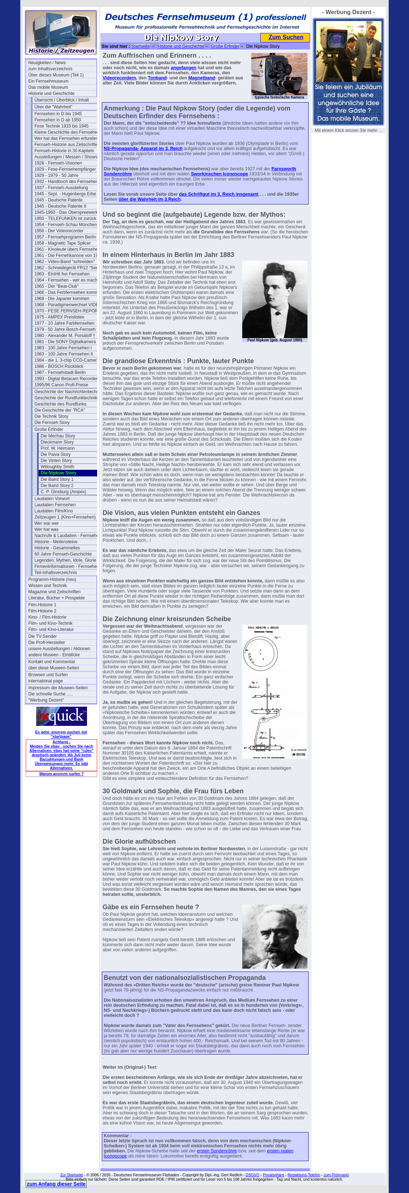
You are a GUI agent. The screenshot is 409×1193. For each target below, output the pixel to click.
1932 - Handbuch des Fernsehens (67, 181)
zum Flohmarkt (335, 1175)
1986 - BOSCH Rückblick (58, 366)
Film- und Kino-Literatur (51, 629)
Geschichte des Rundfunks (60, 404)
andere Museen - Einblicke (54, 654)
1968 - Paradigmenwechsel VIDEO (68, 304)
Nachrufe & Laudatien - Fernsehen (67, 535)
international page (45, 680)
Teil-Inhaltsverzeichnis (55, 572)
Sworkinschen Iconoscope (219, 173)
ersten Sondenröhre (217, 1150)
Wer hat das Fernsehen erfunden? (67, 138)
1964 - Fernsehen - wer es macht (66, 280)
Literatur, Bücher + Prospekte (56, 597)
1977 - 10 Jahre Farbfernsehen (64, 323)
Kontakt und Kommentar (51, 661)
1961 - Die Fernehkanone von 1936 (68, 255)
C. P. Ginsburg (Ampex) (63, 491)
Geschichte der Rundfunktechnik (65, 397)
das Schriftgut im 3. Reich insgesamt (219, 194)
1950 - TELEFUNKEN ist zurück (65, 218)
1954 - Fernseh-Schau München (65, 224)
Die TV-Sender (42, 636)
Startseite (140, 46)
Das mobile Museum (48, 87)
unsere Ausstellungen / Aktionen (59, 648)
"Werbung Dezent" (46, 700)
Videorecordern (119, 77)
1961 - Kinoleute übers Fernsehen (67, 249)
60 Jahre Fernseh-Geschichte (63, 554)
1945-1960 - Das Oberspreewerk (66, 212)
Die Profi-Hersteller (46, 642)
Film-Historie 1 (42, 604)
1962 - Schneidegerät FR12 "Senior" (68, 267)
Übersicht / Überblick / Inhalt (61, 100)
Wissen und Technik (47, 585)
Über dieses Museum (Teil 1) (56, 75)
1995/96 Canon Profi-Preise (61, 384)
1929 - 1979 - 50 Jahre (56, 175)
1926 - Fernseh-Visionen (58, 163)
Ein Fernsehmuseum (48, 81)
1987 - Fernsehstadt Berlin (60, 372)
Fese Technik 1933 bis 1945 (61, 126)
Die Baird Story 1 (57, 479)
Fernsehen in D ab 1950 (57, 119)
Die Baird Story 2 (57, 485)
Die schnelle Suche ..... (50, 694)
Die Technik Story (51, 416)
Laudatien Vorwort (52, 498)
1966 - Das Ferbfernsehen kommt (66, 292)
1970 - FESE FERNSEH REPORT (67, 310)
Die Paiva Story (56, 454)
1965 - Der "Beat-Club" (56, 286)
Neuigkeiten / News (47, 62)
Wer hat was (46, 529)
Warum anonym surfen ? (61, 774)
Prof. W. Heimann (58, 448)
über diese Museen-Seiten (53, 667)
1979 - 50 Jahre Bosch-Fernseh (65, 329)
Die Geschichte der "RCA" (59, 410)
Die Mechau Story (58, 435)
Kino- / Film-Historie (47, 617)
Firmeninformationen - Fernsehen (66, 566)
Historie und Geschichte (51, 93)
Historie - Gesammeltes (57, 547)
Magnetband (201, 77)
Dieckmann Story (57, 442)
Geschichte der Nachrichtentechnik (68, 391)
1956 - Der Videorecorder (58, 230)
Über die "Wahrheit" (53, 106)
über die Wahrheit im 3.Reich (150, 199)
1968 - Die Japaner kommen (61, 298)
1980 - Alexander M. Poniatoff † (64, 335)
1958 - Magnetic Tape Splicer (62, 243)
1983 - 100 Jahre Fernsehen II (63, 354)
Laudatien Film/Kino (53, 511)
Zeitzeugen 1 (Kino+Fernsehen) (65, 517)
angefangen (183, 67)
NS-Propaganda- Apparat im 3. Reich (143, 148)
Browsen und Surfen (48, 674)
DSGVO (253, 1175)
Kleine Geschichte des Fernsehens (68, 132)
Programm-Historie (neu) (52, 579)
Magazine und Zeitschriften (54, 591)
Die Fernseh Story (52, 422)
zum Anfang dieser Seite (56, 1184)
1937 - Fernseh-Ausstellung (61, 187)
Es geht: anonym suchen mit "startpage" (61, 734)
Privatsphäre (273, 1175)
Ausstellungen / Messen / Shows (65, 156)
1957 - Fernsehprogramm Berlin (65, 237)
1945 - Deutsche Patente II (60, 206)
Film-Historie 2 (42, 611)
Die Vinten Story (56, 460)
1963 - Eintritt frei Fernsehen (62, 274)
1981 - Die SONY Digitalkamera (65, 341)
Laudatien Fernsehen (54, 504)
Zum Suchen (286, 37)
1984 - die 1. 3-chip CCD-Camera (66, 360)
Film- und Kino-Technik (50, 623)
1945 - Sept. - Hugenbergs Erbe (65, 193)
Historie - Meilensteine (56, 541)
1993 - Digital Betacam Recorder (66, 378)
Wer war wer (46, 523)
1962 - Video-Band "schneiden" (64, 261)
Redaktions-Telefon (304, 1175)
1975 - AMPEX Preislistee (59, 317)
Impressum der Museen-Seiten (58, 687)
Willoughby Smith (57, 466)
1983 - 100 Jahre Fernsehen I (63, 347)
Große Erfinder (48, 429)
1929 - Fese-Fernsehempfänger (65, 169)
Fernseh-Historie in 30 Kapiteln (64, 150)
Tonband (157, 77)
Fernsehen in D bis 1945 (58, 113)
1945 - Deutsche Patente (58, 200)
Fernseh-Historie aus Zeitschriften (67, 144)
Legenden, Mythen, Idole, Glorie (65, 560)
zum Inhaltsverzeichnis (50, 68)
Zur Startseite (71, 1175)
